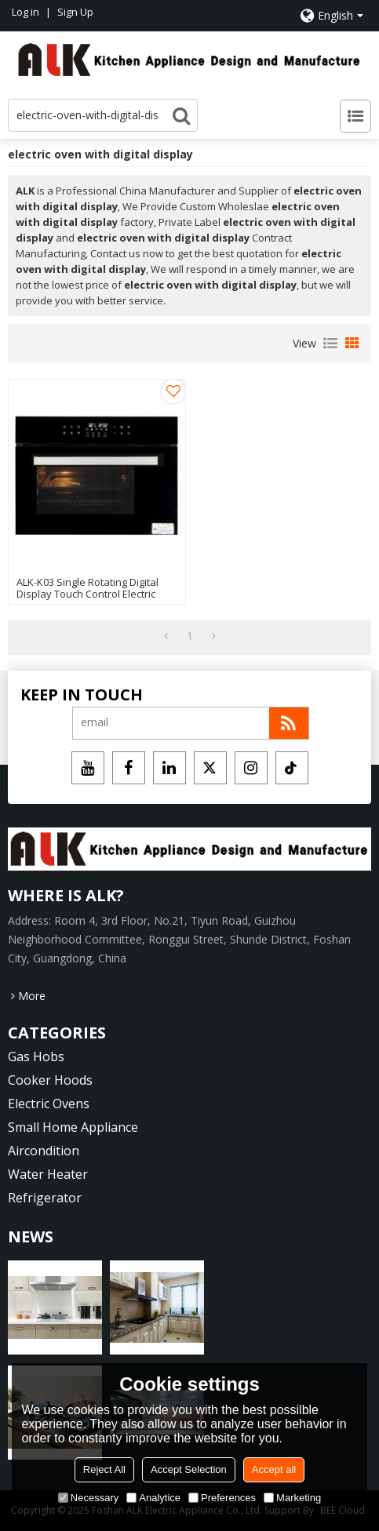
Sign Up (75, 12)
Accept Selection (189, 1469)
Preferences (222, 1498)
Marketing (292, 1498)
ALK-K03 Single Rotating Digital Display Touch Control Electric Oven (87, 594)
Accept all (274, 1469)
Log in (25, 12)
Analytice (153, 1498)
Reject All (104, 1469)
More (32, 995)
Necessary (88, 1498)
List (330, 343)
